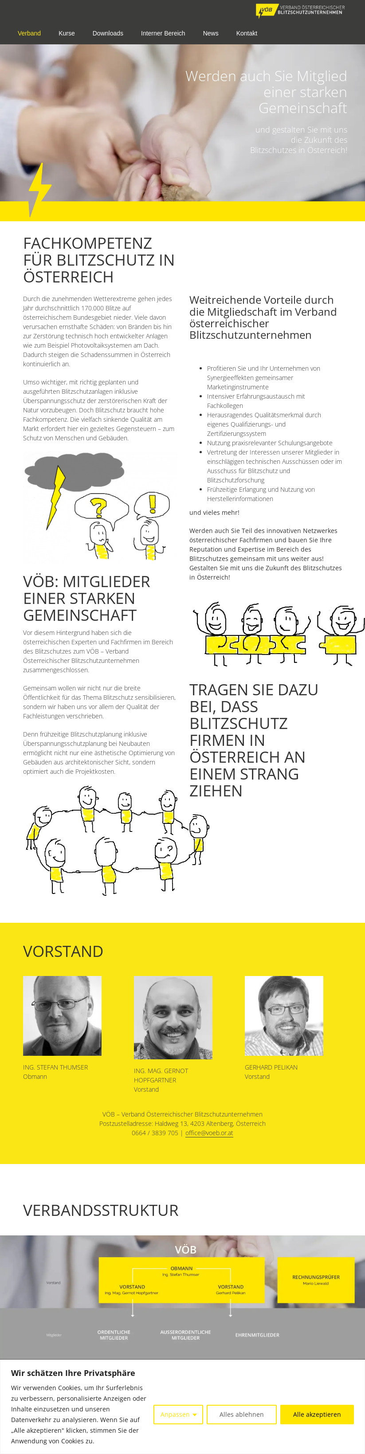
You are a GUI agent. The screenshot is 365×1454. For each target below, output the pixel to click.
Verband (29, 33)
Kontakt (246, 33)
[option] (182, 121)
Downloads (108, 33)
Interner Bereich (163, 33)
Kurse (67, 33)
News (211, 33)
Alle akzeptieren (317, 1414)
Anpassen (175, 1414)
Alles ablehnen (242, 1414)
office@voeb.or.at (209, 1133)
